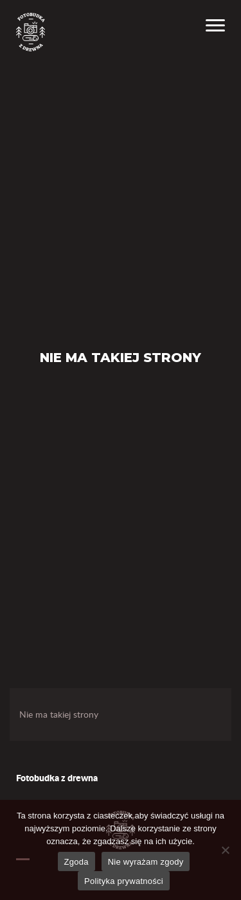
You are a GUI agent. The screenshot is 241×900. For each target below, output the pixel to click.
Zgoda (76, 862)
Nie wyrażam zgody (146, 862)
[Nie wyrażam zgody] (225, 850)
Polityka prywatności (123, 881)
